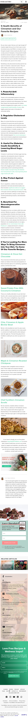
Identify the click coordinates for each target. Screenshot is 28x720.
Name (4, 533)
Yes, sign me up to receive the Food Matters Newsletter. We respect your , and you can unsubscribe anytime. (15, 547)
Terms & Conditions (13, 700)
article (3, 21)
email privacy (18, 547)
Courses (5, 689)
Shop (8, 691)
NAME (3, 662)
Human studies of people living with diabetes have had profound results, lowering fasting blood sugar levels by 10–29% (14, 171)
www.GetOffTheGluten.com (15, 441)
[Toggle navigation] (26, 2)
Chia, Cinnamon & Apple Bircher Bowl (12, 323)
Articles (22, 689)
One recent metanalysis (19, 135)
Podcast (16, 689)
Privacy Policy (22, 700)
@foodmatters (8, 576)
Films (3, 691)
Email (4, 538)
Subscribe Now (14, 675)
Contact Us (15, 691)
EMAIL (4, 667)
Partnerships (22, 691)
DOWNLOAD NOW (9, 543)
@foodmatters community (12, 593)
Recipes (11, 689)
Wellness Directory (14, 693)
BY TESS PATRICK (10, 478)
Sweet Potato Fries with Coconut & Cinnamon (12, 289)
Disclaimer (5, 700)
